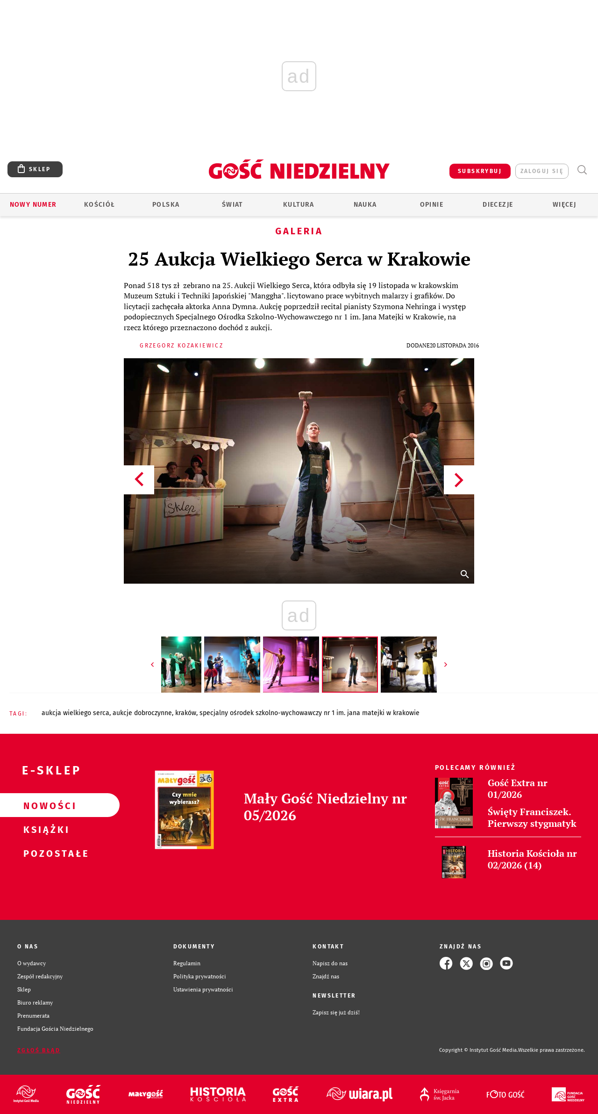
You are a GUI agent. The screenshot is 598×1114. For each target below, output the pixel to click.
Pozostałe (44, 853)
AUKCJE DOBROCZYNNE (142, 713)
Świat (232, 205)
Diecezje (498, 205)
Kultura (298, 205)
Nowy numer (33, 205)
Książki (44, 829)
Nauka (365, 205)
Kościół (99, 205)
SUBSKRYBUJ (480, 171)
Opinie (431, 205)
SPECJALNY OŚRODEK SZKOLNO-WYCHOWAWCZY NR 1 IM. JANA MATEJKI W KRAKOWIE (309, 713)
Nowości (44, 805)
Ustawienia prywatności (203, 989)
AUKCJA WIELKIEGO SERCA (75, 713)
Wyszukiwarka (582, 170)
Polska (165, 205)
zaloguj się (541, 171)
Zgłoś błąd (38, 1050)
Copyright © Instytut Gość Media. (478, 1050)
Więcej (564, 205)
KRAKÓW (185, 713)
